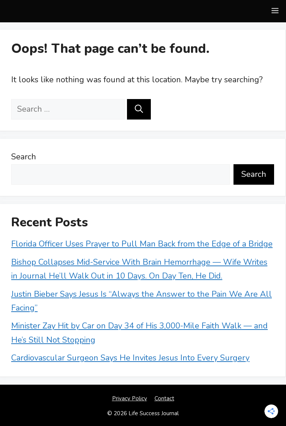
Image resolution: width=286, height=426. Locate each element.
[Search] (139, 109)
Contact (164, 398)
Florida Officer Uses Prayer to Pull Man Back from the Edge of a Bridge (142, 243)
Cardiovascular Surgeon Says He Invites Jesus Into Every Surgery (130, 357)
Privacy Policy (129, 398)
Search (23, 156)
